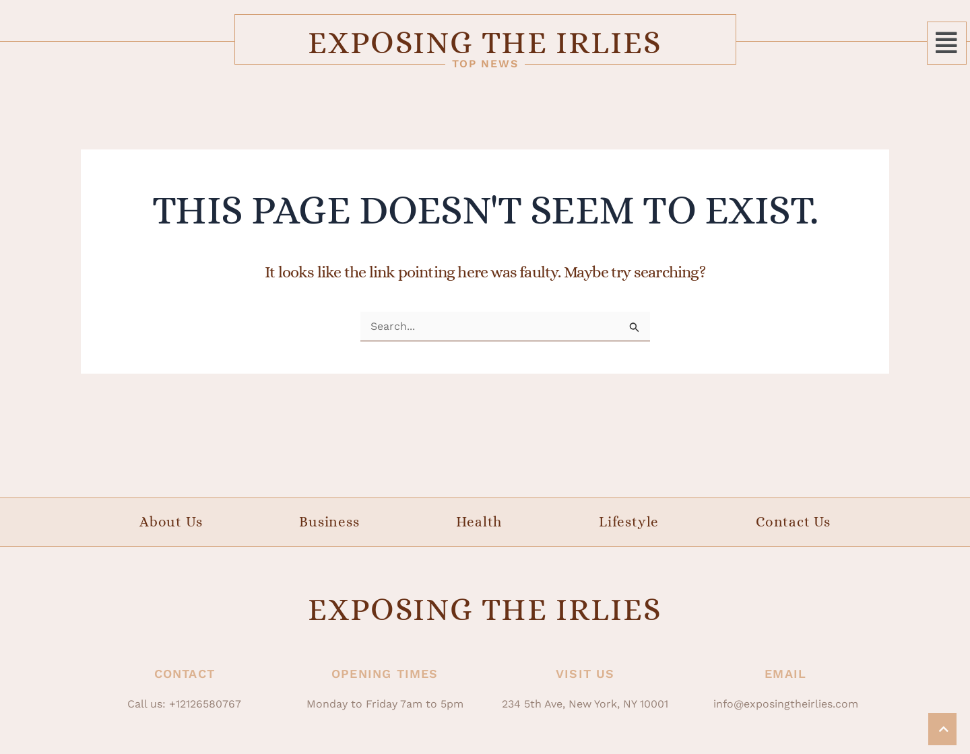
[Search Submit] (634, 327)
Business (329, 522)
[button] (947, 43)
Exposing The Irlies (485, 42)
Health (479, 522)
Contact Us (793, 522)
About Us (170, 522)
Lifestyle (629, 522)
